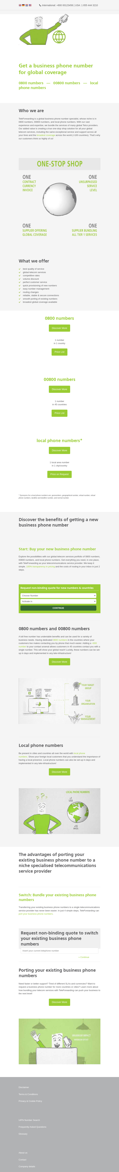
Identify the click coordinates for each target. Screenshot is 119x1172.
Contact (22, 1159)
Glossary (23, 1134)
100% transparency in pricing (40, 566)
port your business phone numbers (36, 914)
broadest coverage (46, 135)
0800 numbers (60, 640)
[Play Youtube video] (59, 701)
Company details (27, 1166)
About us (23, 1152)
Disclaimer (24, 1087)
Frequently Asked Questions (32, 1127)
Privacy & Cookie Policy (30, 1101)
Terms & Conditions (28, 1094)
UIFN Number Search (29, 1120)
